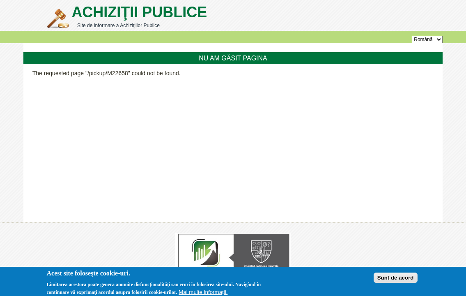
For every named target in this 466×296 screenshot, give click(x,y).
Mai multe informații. (203, 292)
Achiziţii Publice (139, 12)
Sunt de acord (395, 278)
